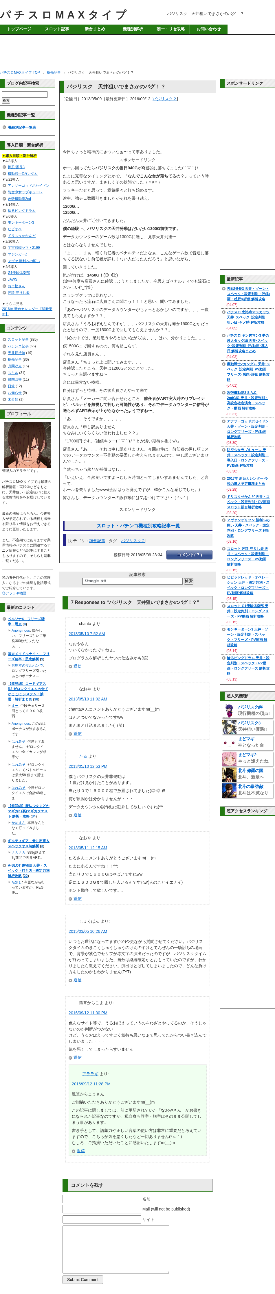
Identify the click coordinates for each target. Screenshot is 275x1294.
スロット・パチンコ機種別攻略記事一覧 (138, 525)
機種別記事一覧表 (22, 127)
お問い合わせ (209, 29)
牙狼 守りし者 (19, 293)
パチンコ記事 (18, 346)
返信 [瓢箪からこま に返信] (78, 1057)
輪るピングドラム (22, 211)
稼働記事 (97, 540)
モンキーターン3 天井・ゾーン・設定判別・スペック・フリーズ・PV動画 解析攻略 (247, 637)
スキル (13, 373)
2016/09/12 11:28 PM (91, 1084)
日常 (11, 386)
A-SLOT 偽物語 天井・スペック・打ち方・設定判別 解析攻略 (29, 870)
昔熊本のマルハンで (27, 665)
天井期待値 (16, 353)
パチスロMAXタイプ (64, 15)
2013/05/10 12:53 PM (88, 766)
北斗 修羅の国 (251, 773)
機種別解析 (133, 29)
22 (26, 876)
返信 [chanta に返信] (78, 666)
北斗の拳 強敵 (253, 789)
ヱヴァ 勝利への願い (24, 261)
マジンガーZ (17, 254)
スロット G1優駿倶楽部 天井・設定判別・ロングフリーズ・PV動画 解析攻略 (248, 611)
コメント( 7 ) (189, 554)
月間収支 (15, 366)
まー (15, 706)
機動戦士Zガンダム (23, 174)
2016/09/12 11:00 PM (88, 1013)
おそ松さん (16, 286)
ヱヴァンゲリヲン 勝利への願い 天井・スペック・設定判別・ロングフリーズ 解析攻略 (248, 528)
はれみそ (18, 741)
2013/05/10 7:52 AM (87, 633)
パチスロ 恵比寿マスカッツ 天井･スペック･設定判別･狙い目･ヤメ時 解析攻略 (248, 317)
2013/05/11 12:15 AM (88, 848)
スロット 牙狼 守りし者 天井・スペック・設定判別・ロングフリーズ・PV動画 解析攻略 (248, 556)
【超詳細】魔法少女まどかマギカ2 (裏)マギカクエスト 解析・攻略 (29, 811)
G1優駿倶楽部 (19, 273)
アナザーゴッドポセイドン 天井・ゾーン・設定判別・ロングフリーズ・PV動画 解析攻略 (248, 429)
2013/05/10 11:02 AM (88, 699)
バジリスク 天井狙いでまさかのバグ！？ (116, 87)
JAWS (12, 279)
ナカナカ (18, 852)
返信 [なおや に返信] (78, 733)
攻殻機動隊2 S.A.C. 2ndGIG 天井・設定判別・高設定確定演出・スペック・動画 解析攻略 (247, 400)
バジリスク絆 (254, 710)
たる (83, 756)
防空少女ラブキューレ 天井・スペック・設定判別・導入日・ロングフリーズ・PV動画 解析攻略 (248, 458)
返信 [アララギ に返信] (81, 1150)
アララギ (90, 1073)
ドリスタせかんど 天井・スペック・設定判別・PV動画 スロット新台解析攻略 (248, 502)
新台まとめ (95, 29)
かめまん (18, 823)
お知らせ (15, 393)
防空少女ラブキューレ (25, 192)
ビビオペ (15, 229)
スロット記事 (57, 29)
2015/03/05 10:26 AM (88, 931)
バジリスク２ (165, 99)
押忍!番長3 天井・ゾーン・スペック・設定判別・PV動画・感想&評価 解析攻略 (248, 294)
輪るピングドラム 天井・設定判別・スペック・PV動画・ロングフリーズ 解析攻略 (248, 666)
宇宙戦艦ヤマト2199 (24, 248)
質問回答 (15, 379)
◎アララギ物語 (14, 593)
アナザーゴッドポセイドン (29, 185)
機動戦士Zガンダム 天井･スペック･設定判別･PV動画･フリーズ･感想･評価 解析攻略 (248, 372)
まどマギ (251, 742)
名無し (17, 882)
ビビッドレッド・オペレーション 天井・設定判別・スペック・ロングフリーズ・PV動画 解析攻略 (248, 585)
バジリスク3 (252, 726)
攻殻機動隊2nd (19, 199)
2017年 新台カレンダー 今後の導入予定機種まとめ (247, 481)
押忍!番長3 (16, 167)
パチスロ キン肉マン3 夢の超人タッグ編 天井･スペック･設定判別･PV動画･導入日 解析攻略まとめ (248, 343)
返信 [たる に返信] (78, 815)
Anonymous (21, 631)
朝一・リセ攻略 (171, 29)
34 (34, 816)
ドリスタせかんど (22, 236)
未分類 (13, 399)
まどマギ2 (253, 757)
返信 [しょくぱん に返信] (78, 980)
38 (36, 699)
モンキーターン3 (21, 222)
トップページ (19, 29)
